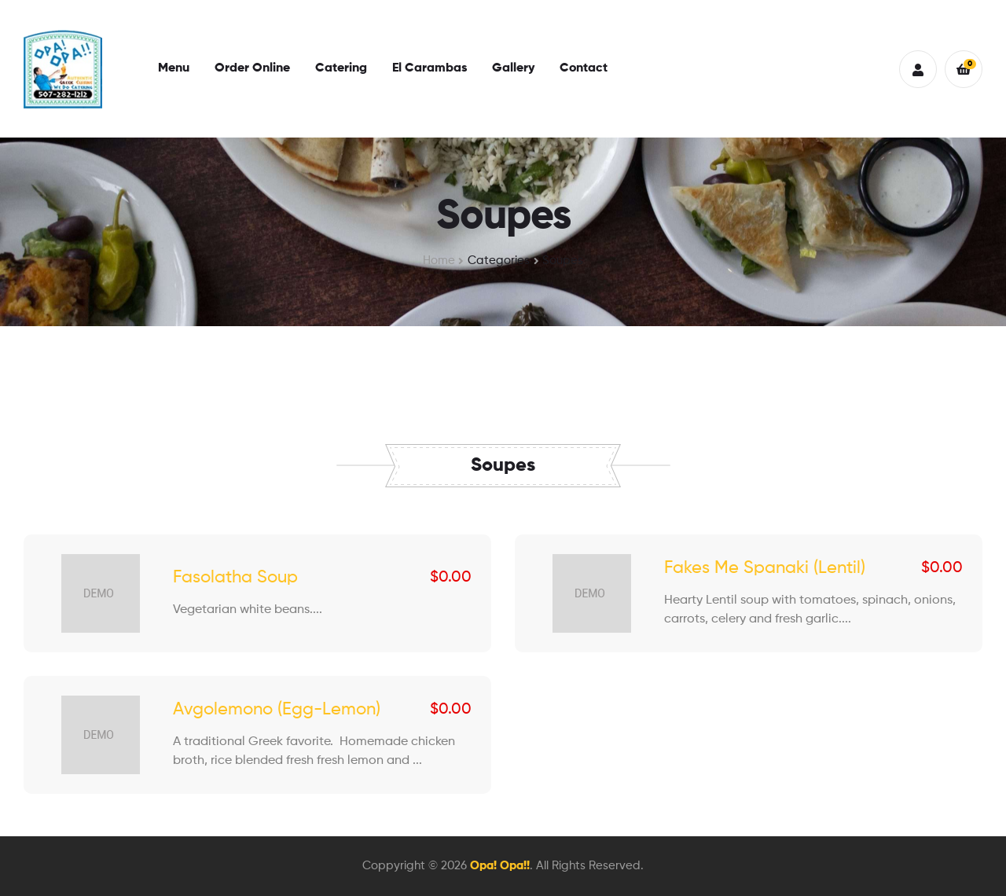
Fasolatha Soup (235, 577)
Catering (341, 68)
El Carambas (429, 68)
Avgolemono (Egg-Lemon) (276, 709)
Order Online (252, 68)
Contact (584, 68)
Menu (173, 68)
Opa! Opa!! (500, 866)
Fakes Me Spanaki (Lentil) (764, 568)
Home (439, 260)
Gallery (513, 68)
